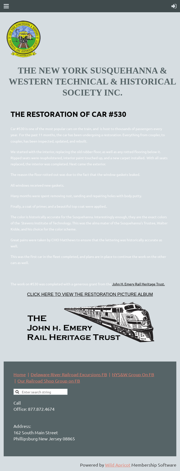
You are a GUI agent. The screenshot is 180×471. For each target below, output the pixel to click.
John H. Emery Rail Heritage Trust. (138, 284)
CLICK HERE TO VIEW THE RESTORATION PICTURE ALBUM (90, 294)
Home (20, 374)
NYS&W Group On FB (133, 374)
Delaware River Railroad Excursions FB (69, 374)
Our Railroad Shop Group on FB (48, 380)
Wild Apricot (117, 464)
